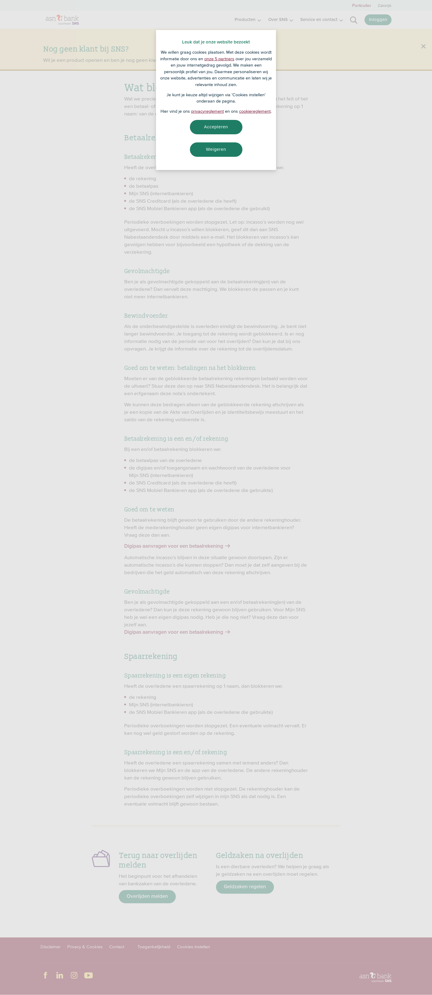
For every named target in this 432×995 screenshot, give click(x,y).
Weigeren (216, 149)
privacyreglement (207, 111)
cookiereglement (255, 111)
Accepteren (216, 126)
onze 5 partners (219, 58)
